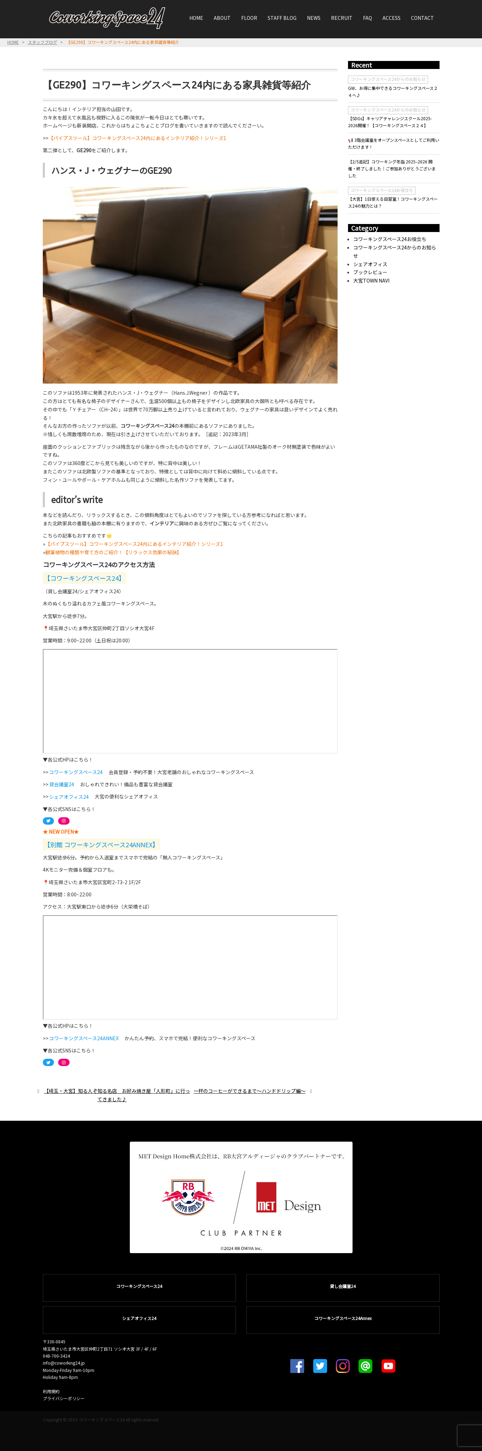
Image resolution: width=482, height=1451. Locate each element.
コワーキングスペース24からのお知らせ (388, 79)
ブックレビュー (370, 272)
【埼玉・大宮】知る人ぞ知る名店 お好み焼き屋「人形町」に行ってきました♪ (117, 1095)
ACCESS (391, 17)
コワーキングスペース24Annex (343, 1318)
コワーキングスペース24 (139, 1286)
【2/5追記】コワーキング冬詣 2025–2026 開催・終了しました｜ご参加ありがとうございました (392, 169)
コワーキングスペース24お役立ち (381, 190)
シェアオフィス (370, 264)
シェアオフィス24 (139, 1318)
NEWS (314, 17)
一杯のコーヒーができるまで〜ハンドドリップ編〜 (249, 1090)
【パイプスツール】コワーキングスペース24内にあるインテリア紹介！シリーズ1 (137, 137)
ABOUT (222, 17)
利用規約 (51, 1391)
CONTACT (422, 17)
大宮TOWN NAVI (371, 280)
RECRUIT (342, 17)
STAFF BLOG (282, 17)
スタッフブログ (42, 42)
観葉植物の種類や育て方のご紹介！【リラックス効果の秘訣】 (113, 552)
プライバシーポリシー (64, 1398)
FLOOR (249, 17)
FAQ (367, 17)
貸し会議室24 (343, 1286)
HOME (196, 17)
